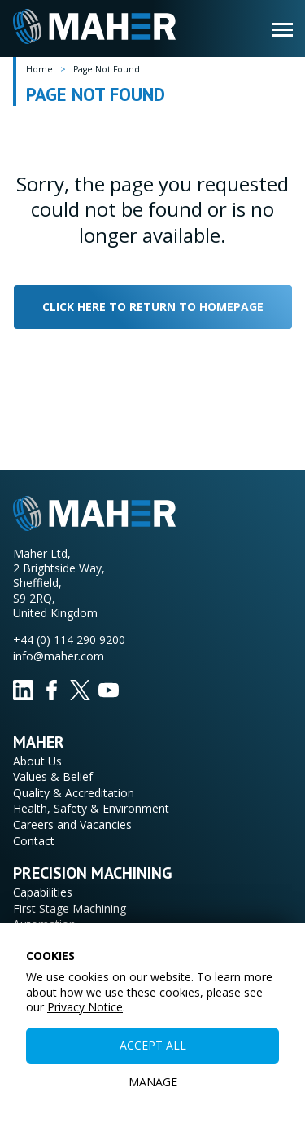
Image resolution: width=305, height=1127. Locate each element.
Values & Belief (53, 776)
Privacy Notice (85, 1007)
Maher (38, 741)
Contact (33, 841)
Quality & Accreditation (73, 792)
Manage (153, 1082)
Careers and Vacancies (72, 824)
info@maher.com (58, 656)
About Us (37, 761)
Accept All (153, 1045)
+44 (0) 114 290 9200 (69, 639)
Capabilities (42, 892)
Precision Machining (92, 873)
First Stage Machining (69, 908)
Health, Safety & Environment (91, 808)
